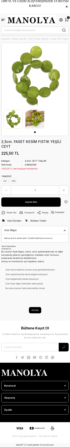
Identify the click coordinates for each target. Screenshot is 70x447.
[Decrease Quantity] (6, 190)
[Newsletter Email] (35, 347)
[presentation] (26, 298)
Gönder (35, 310)
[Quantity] (35, 190)
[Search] (35, 30)
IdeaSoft (19, 445)
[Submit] (64, 347)
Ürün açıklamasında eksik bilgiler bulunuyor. (26, 274)
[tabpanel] (13, 119)
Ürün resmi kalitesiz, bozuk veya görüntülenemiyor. (30, 269)
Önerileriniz (6, 249)
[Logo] (31, 20)
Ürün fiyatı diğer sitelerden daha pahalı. (24, 283)
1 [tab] (35, 132)
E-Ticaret (28, 445)
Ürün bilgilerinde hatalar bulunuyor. (22, 279)
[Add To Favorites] (66, 202)
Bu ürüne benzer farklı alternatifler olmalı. (25, 288)
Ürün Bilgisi (10, 230)
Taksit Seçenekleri (8, 246)
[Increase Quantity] (64, 190)
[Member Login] (61, 20)
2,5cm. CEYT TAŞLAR (35, 161)
